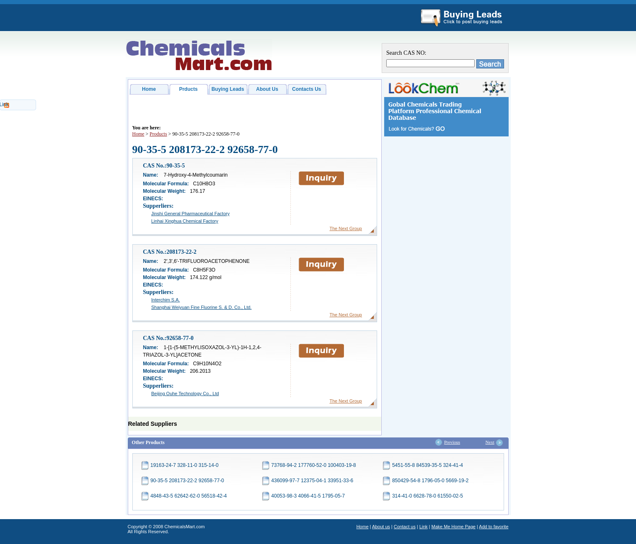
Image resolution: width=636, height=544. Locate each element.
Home (149, 89)
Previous (452, 442)
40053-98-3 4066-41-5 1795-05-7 (308, 496)
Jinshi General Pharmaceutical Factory (190, 213)
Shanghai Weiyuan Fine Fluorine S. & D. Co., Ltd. (201, 307)
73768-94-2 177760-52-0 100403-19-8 (313, 465)
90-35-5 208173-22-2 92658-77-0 (187, 480)
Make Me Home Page (453, 526)
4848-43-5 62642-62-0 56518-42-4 (189, 496)
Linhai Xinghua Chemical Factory (184, 221)
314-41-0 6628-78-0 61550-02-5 (427, 496)
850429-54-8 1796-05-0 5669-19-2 (430, 480)
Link (423, 526)
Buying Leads (228, 89)
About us (381, 526)
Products (158, 134)
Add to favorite (494, 526)
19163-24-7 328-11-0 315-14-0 (185, 465)
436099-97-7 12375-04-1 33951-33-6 (312, 480)
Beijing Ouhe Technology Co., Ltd (185, 393)
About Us (267, 89)
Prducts (188, 89)
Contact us (405, 526)
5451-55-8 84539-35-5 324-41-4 (427, 465)
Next (489, 442)
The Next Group (345, 228)
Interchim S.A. (165, 299)
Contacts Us (306, 89)
